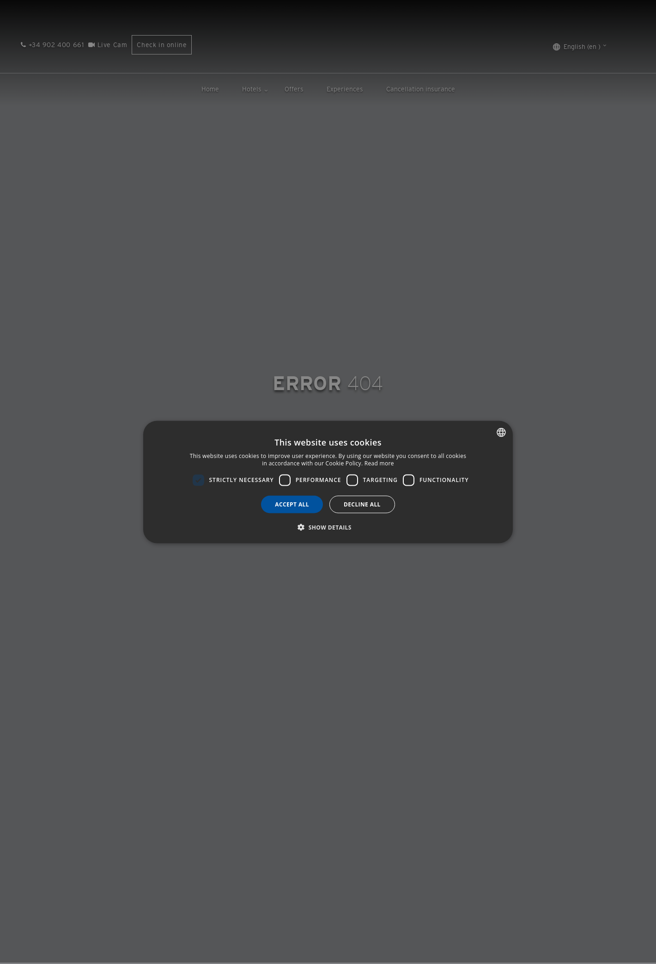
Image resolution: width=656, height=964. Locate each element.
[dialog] (328, 482)
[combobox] (501, 432)
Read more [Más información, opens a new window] (379, 463)
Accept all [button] (292, 504)
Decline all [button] (362, 504)
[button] (328, 526)
